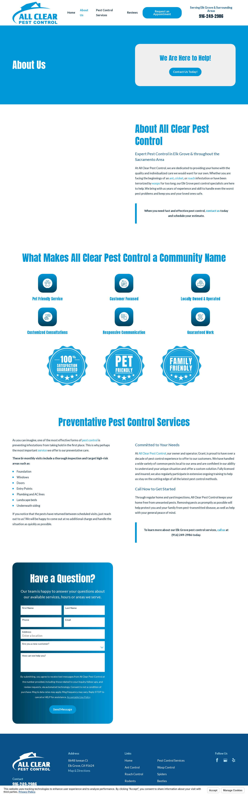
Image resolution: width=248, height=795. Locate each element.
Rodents (130, 781)
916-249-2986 (211, 16)
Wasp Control (166, 767)
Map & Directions (79, 770)
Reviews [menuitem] (132, 12)
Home (128, 760)
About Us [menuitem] (84, 12)
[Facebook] (217, 760)
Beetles (162, 781)
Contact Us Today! (185, 72)
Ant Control (132, 767)
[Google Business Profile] (225, 760)
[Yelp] (234, 760)
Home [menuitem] (71, 12)
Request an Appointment (162, 13)
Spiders (162, 774)
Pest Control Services (171, 760)
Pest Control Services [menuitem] (104, 12)
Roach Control (134, 774)
